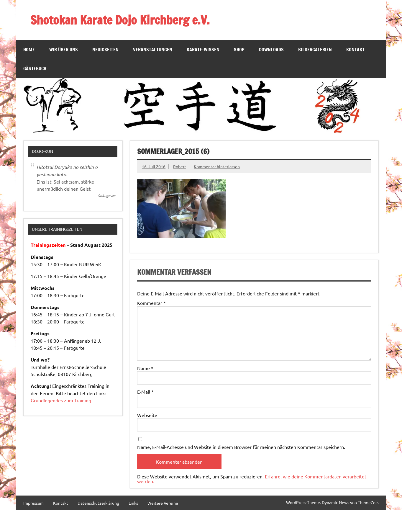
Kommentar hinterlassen (217, 166)
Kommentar (151, 302)
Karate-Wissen (203, 49)
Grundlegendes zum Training (61, 400)
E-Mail (145, 391)
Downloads (271, 49)
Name (145, 368)
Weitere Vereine (162, 503)
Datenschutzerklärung (98, 503)
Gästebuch (34, 68)
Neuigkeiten (105, 49)
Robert (179, 166)
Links (133, 503)
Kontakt (355, 49)
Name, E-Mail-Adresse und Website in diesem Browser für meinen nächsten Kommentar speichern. (241, 446)
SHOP (239, 49)
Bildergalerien (315, 49)
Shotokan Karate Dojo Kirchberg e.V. (120, 20)
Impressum (33, 503)
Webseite (147, 415)
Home (29, 49)
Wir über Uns (63, 49)
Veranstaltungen (152, 49)
